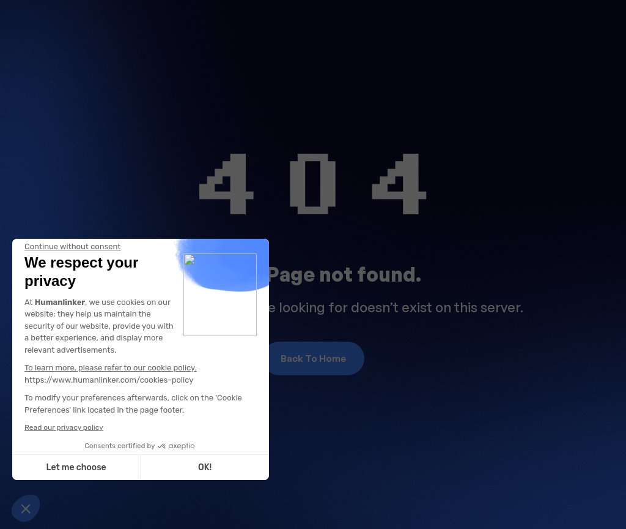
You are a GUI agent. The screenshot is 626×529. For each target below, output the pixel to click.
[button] (25, 508)
